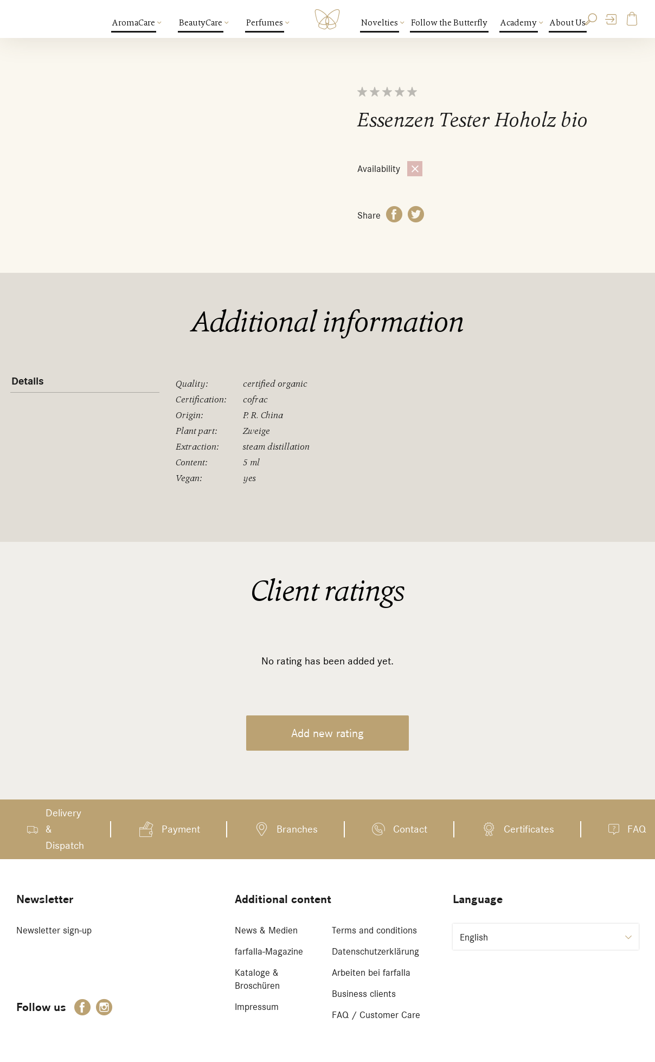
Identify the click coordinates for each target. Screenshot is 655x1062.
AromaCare (134, 22)
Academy (519, 22)
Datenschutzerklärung (375, 951)
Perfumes (265, 22)
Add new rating (327, 733)
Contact (410, 829)
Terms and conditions (374, 930)
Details (27, 381)
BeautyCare (201, 22)
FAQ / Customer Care (376, 1014)
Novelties (380, 22)
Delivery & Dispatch (65, 829)
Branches (297, 829)
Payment (181, 829)
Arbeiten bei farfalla (371, 972)
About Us (568, 22)
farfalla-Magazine (269, 951)
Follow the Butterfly (449, 22)
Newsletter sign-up (54, 930)
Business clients (364, 993)
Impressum (257, 1006)
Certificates (529, 829)
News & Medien (266, 930)
